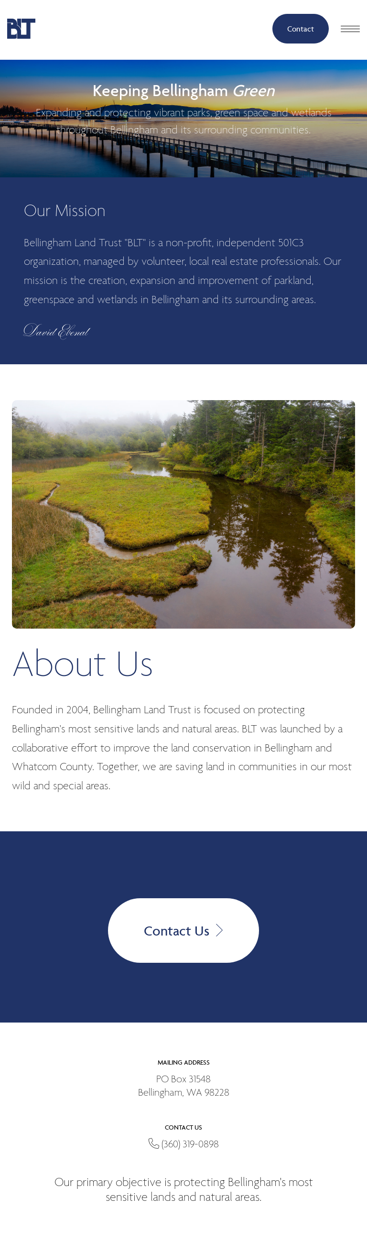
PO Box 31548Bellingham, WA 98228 (183, 1086)
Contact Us (183, 930)
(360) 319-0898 (184, 1144)
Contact (300, 28)
